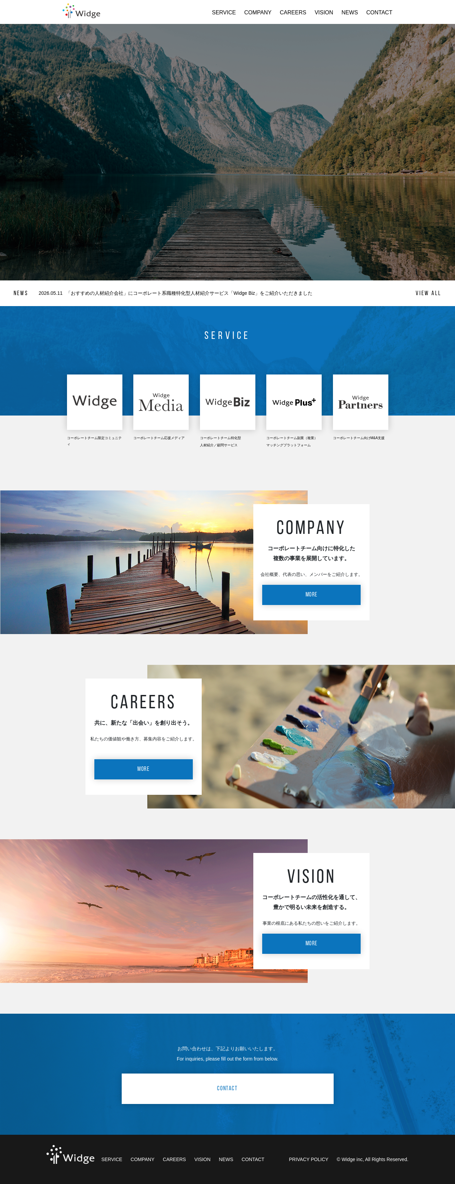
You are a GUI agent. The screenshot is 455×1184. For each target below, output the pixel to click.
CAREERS (293, 12)
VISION (324, 12)
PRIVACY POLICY (308, 1159)
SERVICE (224, 12)
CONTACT (379, 12)
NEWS (350, 12)
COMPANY (257, 12)
